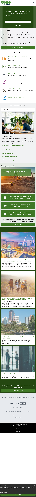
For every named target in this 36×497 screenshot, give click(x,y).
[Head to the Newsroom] (18, 390)
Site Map (18, 431)
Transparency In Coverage (18, 425)
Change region (18, 407)
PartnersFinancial (18, 419)
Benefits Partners (18, 417)
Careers (24, 411)
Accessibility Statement (18, 429)
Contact (28, 411)
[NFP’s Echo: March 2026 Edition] (18, 197)
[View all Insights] (18, 224)
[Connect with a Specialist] (18, 47)
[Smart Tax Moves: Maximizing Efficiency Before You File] (18, 213)
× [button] (34, 485)
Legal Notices (18, 428)
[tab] (15, 25)
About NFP (8, 411)
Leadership (13, 411)
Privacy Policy (18, 427)
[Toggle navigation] (34, 3)
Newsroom (19, 411)
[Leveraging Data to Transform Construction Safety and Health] (18, 180)
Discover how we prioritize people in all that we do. (13, 145)
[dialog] (18, 490)
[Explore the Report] (18, 22)
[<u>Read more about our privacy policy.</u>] (21, 488)
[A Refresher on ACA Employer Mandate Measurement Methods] (18, 205)
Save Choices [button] (18, 494)
